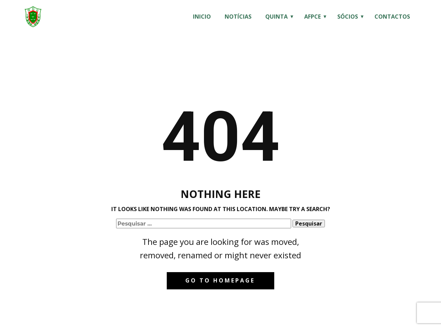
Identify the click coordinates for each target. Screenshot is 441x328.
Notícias (238, 16)
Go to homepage (220, 280)
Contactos (392, 16)
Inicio (202, 16)
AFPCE (312, 16)
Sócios (347, 16)
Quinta (276, 16)
